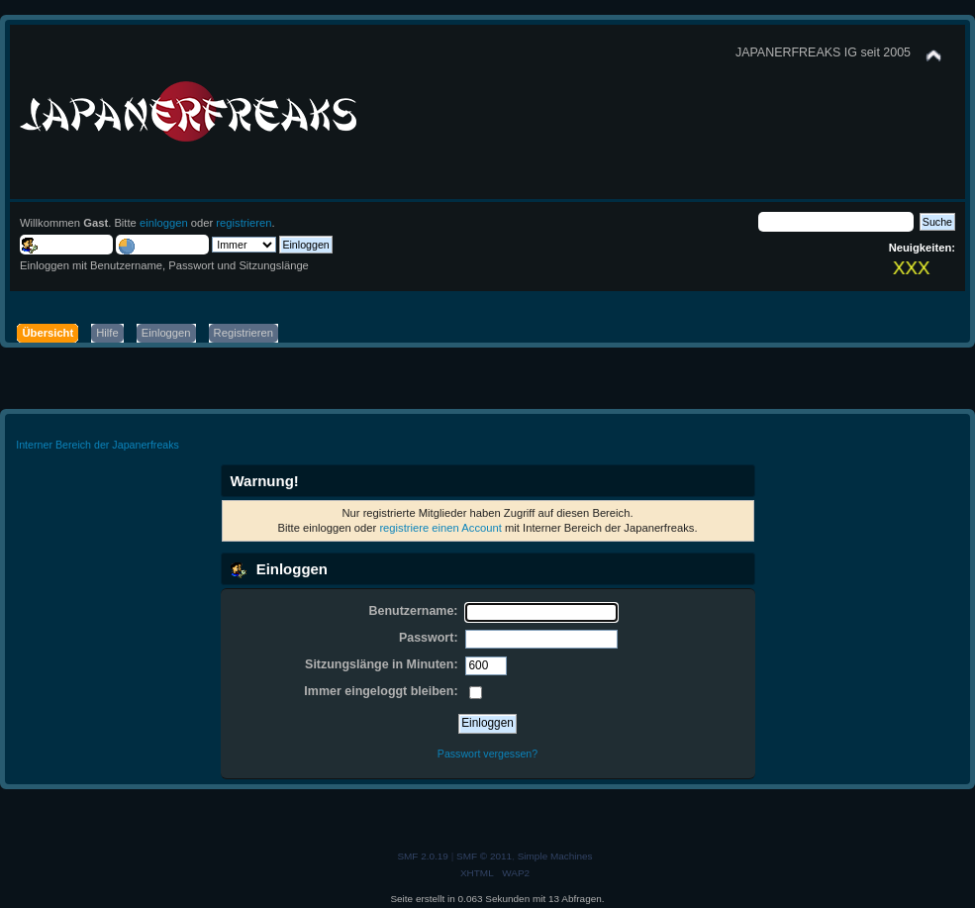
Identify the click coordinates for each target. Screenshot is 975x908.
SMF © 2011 (484, 856)
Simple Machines (555, 856)
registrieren (243, 223)
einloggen (164, 223)
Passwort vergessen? (487, 753)
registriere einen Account (440, 528)
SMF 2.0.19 (422, 856)
